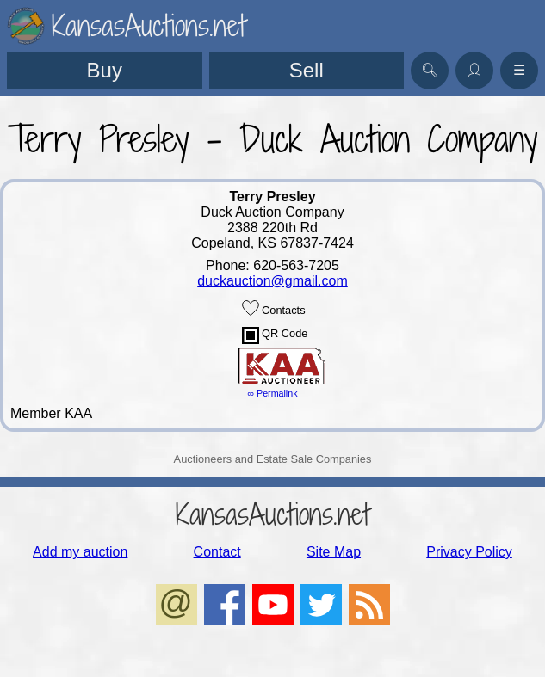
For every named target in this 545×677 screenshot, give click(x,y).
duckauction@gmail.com (272, 281)
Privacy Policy (469, 552)
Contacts (274, 308)
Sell (306, 70)
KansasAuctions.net (272, 514)
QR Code (275, 335)
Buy (104, 70)
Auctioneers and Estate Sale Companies (273, 458)
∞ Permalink (273, 393)
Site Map (334, 552)
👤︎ (474, 70)
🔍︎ (429, 70)
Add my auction (80, 552)
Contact (217, 552)
